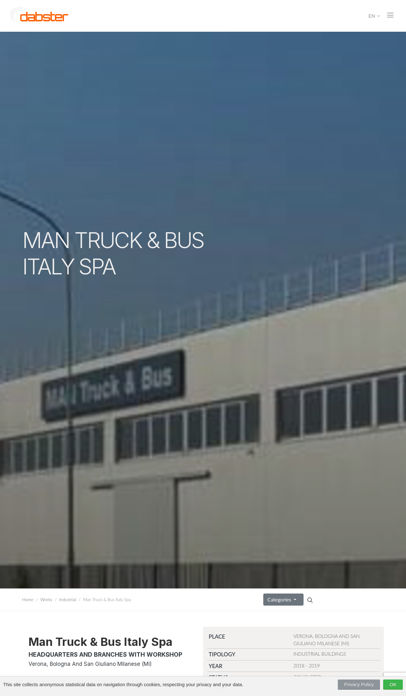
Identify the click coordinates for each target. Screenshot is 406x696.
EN (374, 16)
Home (27, 599)
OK (393, 684)
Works (46, 599)
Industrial (67, 599)
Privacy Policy (359, 684)
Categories (279, 599)
